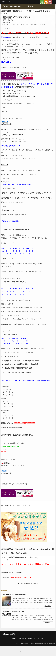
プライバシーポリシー (40, 638)
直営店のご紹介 (22, 638)
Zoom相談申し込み (46, 2)
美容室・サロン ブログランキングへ (13, 465)
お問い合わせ (50, 2)
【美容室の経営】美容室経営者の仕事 (13, 611)
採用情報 (30, 638)
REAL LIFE (6, 62)
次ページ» (35, 583)
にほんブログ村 (6, 124)
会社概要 (14, 638)
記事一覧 (28, 583)
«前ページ (20, 583)
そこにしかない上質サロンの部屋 (12, 135)
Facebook (4, 165)
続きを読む (48, 606)
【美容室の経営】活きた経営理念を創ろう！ (14, 594)
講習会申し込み (42, 2)
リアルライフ (5, 2)
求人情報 (3, 452)
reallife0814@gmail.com (20, 577)
